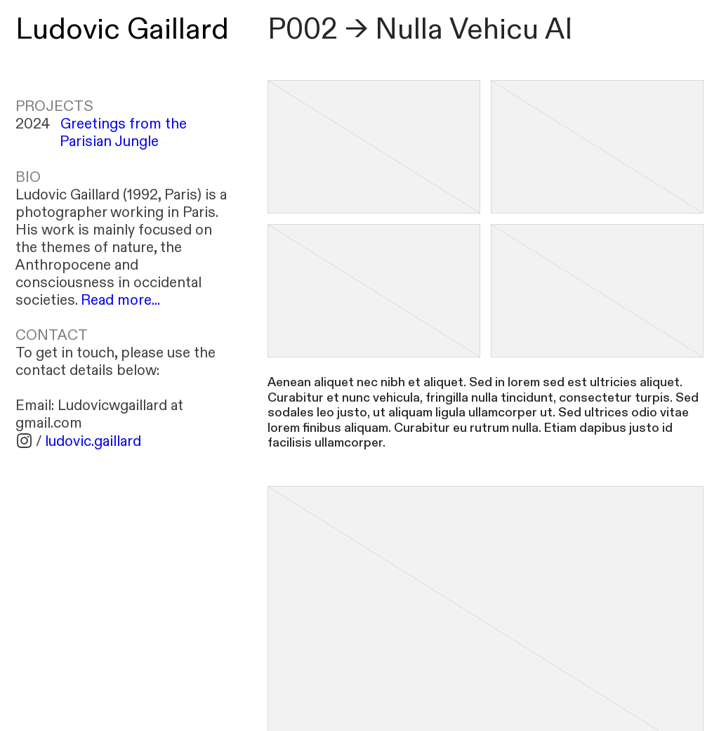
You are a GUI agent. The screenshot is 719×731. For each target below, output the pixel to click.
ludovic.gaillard (93, 441)
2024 (101, 132)
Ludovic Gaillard (122, 30)
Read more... (120, 300)
